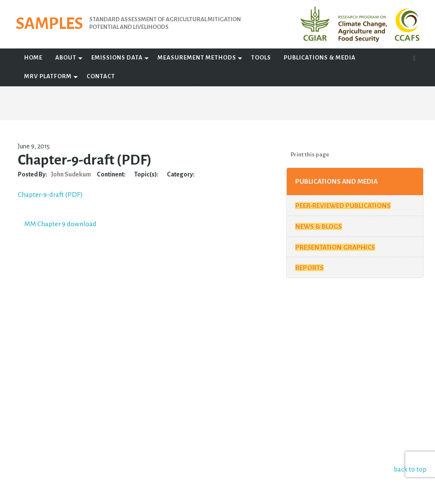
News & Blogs (318, 226)
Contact (101, 76)
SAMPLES (55, 25)
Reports (309, 267)
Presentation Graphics (335, 247)
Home (33, 57)
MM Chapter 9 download (63, 224)
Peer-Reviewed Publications (343, 205)
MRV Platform (48, 76)
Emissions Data (117, 57)
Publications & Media (320, 57)
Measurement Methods (197, 57)
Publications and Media (336, 181)
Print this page (310, 154)
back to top (411, 469)
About (65, 57)
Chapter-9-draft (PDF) (53, 194)
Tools (261, 57)
